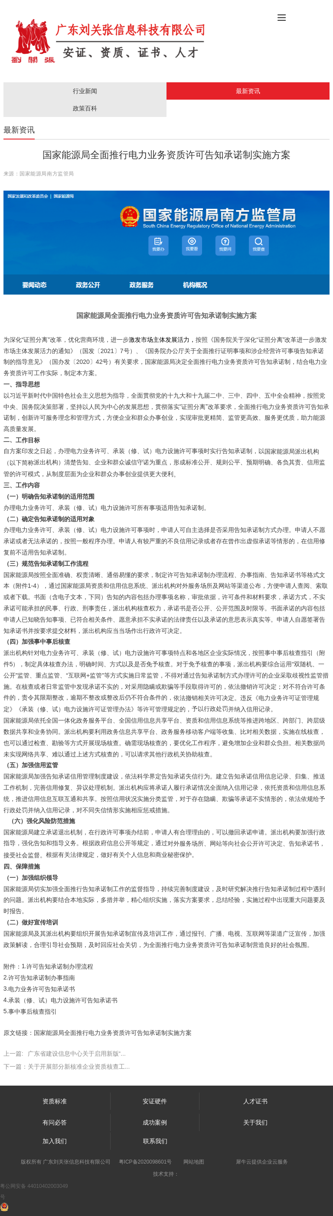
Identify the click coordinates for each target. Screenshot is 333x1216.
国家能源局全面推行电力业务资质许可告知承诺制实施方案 (113, 1032)
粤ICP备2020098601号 (145, 1162)
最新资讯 (248, 91)
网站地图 (193, 1162)
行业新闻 (85, 91)
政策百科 (85, 108)
